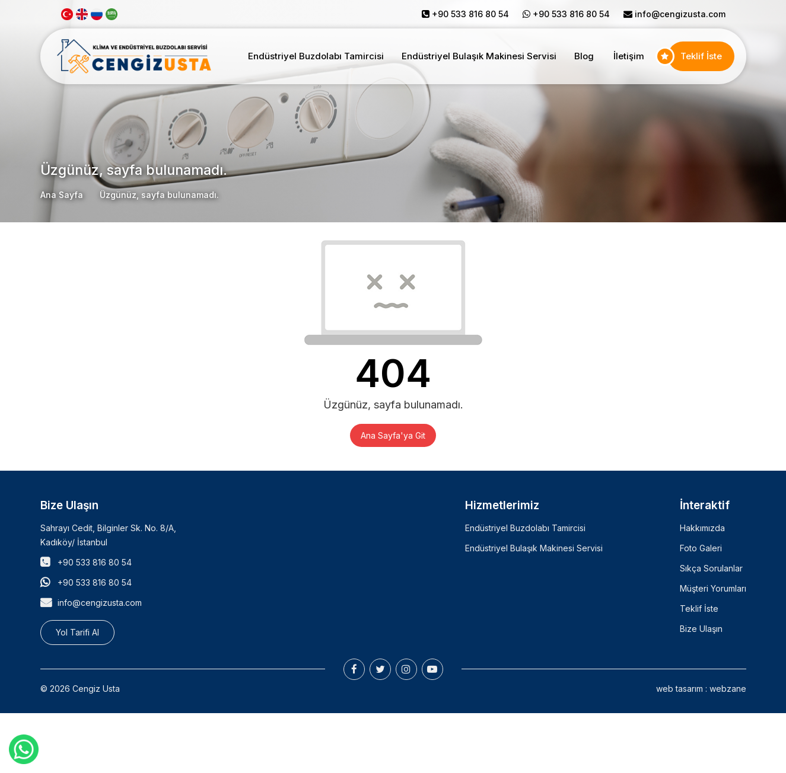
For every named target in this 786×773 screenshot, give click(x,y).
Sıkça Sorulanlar (711, 568)
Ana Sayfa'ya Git (393, 435)
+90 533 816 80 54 (95, 562)
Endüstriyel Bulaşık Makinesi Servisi (479, 56)
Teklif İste (701, 56)
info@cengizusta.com (680, 14)
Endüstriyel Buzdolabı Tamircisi (316, 56)
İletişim (628, 56)
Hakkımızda (702, 528)
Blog (584, 56)
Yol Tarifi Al (77, 632)
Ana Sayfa (61, 195)
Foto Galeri (701, 548)
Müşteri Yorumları (713, 588)
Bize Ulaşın (701, 629)
